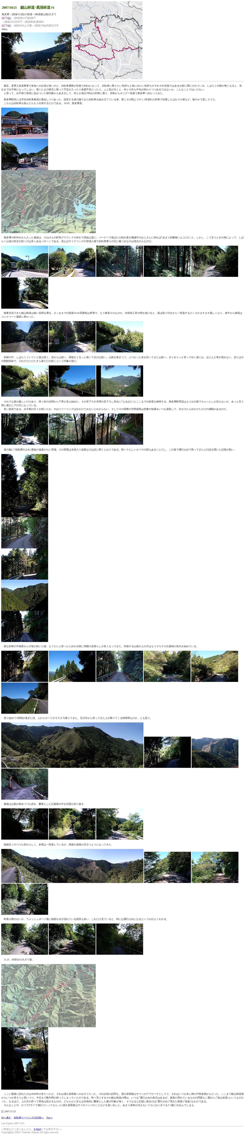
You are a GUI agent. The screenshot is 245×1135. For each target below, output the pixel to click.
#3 (9, 25)
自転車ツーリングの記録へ (29, 1117)
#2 (9, 18)
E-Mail (37, 1129)
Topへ (49, 1117)
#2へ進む (6, 1117)
